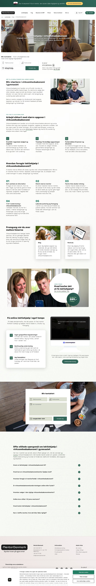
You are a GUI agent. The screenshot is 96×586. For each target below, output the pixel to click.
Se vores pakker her (61, 291)
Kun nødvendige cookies (83, 571)
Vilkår (56, 554)
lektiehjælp (29, 129)
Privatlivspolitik (58, 552)
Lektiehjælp (24, 12)
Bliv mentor (79, 548)
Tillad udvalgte (83, 567)
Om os (67, 12)
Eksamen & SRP (40, 12)
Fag (32, 12)
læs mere (42, 577)
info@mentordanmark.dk (39, 555)
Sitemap (78, 554)
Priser (49, 12)
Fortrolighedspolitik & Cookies (62, 550)
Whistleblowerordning (60, 548)
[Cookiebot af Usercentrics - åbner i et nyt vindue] (9, 583)
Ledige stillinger (80, 550)
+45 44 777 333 (37, 553)
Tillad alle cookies (83, 562)
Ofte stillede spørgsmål (81, 552)
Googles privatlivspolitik (54, 577)
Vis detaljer (78, 583)
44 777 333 (57, 69)
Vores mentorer (58, 12)
